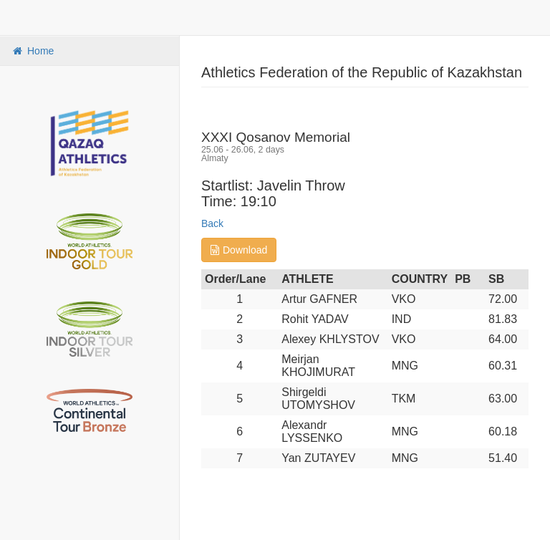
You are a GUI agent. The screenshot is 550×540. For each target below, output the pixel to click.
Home (32, 51)
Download (239, 250)
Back (212, 223)
